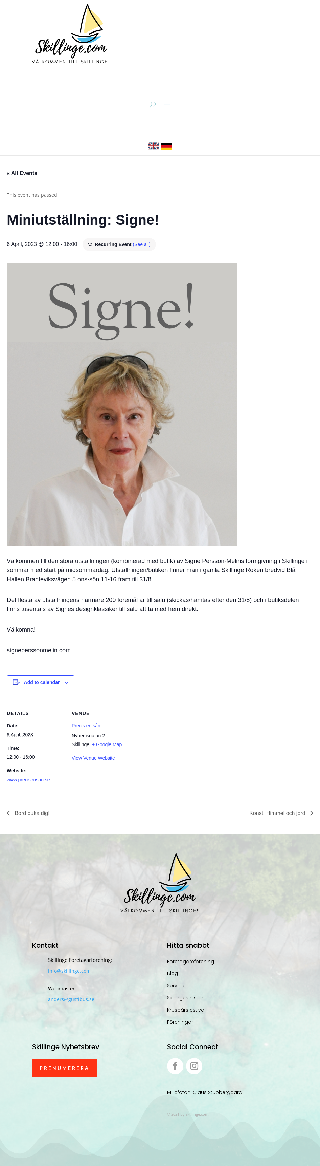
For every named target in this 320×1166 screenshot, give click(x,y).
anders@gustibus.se (71, 999)
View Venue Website (93, 758)
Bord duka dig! (31, 813)
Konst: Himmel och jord (278, 813)
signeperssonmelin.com (39, 650)
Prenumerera (65, 1068)
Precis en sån (86, 725)
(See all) (141, 244)
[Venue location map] (172, 747)
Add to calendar (42, 682)
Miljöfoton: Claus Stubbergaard (204, 1092)
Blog (172, 973)
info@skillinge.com (69, 971)
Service (175, 985)
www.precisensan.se (28, 779)
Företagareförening (190, 961)
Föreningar (180, 1022)
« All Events (22, 173)
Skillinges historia (187, 997)
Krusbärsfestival (186, 1010)
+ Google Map (107, 744)
